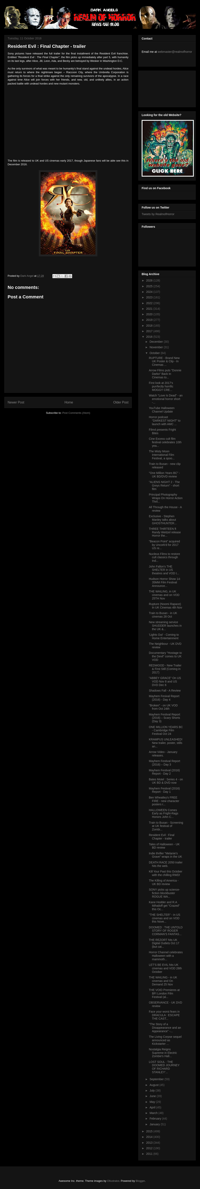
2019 (149, 319)
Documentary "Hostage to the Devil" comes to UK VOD (165, 656)
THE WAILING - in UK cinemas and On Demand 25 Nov (163, 981)
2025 (149, 286)
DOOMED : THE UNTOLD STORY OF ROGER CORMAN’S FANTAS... (166, 931)
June (152, 1096)
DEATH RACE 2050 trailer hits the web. (165, 864)
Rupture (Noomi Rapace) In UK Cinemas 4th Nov (165, 605)
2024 (149, 291)
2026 (149, 280)
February (155, 1118)
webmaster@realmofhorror (175, 51)
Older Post (120, 402)
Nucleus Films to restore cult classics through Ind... (164, 557)
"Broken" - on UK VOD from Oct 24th (163, 707)
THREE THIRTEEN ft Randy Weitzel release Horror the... (165, 532)
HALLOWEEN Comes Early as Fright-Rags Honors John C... (163, 813)
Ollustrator (113, 1180)
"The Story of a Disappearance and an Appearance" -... (165, 1027)
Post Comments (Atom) (76, 412)
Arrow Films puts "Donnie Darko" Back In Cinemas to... (165, 374)
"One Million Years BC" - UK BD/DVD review (164, 474)
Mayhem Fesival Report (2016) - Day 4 (164, 697)
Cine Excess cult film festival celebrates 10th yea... (165, 442)
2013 (149, 1142)
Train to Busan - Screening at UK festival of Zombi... (166, 826)
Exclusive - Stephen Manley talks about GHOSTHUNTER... (163, 520)
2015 (149, 1131)
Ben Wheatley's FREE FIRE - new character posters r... (164, 801)
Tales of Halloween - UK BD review (164, 846)
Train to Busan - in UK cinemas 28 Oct (163, 614)
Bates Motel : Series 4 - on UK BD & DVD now (166, 781)
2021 (149, 308)
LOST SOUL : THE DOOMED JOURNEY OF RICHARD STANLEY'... (164, 1067)
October (155, 353)
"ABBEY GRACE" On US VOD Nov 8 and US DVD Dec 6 (165, 681)
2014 (149, 1137)
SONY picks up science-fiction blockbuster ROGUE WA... (164, 893)
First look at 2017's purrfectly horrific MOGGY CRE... (161, 386)
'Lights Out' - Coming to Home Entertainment (164, 636)
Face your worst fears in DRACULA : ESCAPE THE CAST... (164, 1015)
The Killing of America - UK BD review (164, 882)
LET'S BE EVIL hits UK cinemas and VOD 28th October (165, 968)
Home (69, 402)
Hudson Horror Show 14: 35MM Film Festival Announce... (165, 582)
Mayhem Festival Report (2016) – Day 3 (164, 762)
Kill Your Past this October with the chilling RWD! (165, 873)
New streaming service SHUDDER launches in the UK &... (165, 625)
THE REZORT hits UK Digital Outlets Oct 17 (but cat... (164, 943)
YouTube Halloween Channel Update (161, 409)
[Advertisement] (160, 87)
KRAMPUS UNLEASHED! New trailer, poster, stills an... (165, 743)
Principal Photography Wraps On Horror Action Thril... (165, 498)
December (156, 341)
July (152, 1090)
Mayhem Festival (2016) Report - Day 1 (164, 790)
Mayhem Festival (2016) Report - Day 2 (164, 772)
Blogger (140, 1180)
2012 (149, 1148)
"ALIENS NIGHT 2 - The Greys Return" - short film (164, 485)
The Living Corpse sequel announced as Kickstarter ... (165, 1040)
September (156, 1079)
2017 (149, 331)
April (152, 1107)
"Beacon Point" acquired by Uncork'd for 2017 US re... (164, 545)
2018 (149, 325)
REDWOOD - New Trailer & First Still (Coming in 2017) (165, 669)
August (154, 1085)
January (155, 1124)
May (152, 1101)
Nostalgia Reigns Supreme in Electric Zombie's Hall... (163, 1053)
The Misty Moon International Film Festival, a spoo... (162, 455)
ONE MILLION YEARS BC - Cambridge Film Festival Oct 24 (166, 730)
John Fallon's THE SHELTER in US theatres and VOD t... (164, 570)
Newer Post (16, 402)
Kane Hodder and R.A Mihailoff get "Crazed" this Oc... (164, 906)
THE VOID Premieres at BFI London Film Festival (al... (164, 993)
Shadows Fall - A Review (165, 690)
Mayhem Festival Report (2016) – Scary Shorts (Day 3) (164, 718)
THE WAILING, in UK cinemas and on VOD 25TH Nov (164, 595)
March (153, 1113)
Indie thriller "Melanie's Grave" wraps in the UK (165, 855)
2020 (149, 314)
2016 (149, 336)
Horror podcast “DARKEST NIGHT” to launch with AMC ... (164, 420)
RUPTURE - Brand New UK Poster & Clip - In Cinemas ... (164, 361)
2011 (149, 1153)
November (156, 347)
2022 (149, 303)
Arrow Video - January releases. (163, 753)
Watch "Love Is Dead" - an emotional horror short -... (166, 399)
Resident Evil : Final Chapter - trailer (161, 836)
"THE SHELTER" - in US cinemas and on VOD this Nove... (164, 918)
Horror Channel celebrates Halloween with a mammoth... (166, 956)
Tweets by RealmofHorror (158, 214)
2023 (149, 297)
